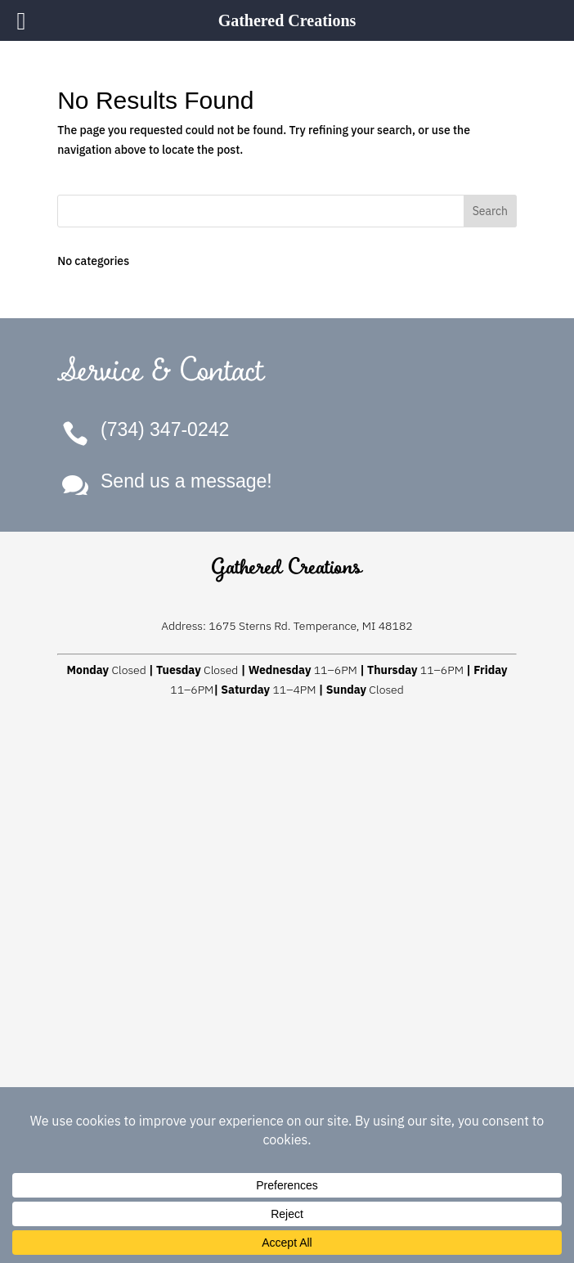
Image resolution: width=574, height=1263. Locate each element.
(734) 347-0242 (165, 429)
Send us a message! (186, 481)
